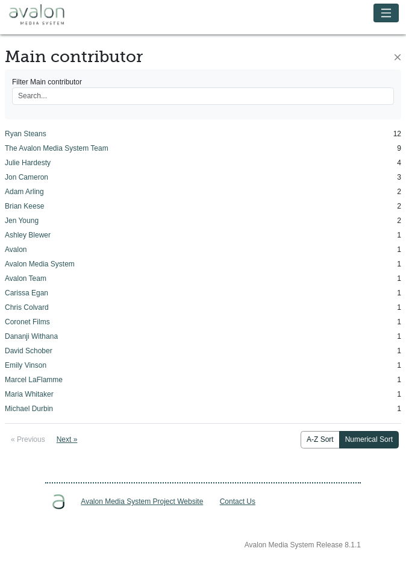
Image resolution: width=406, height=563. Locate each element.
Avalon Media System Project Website (142, 501)
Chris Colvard (27, 307)
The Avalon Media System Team (56, 148)
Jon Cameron (26, 177)
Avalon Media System (45, 15)
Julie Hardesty (28, 163)
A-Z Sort (320, 439)
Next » (67, 439)
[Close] (397, 57)
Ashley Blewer (28, 235)
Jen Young (22, 220)
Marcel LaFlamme (34, 380)
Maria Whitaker (29, 394)
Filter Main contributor (47, 82)
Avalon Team (25, 278)
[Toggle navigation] (386, 13)
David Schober (28, 351)
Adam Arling (24, 191)
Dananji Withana (31, 336)
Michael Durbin (29, 408)
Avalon (16, 249)
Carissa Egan (26, 293)
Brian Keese (24, 206)
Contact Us (237, 501)
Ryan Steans (25, 134)
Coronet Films (27, 322)
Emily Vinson (25, 365)
